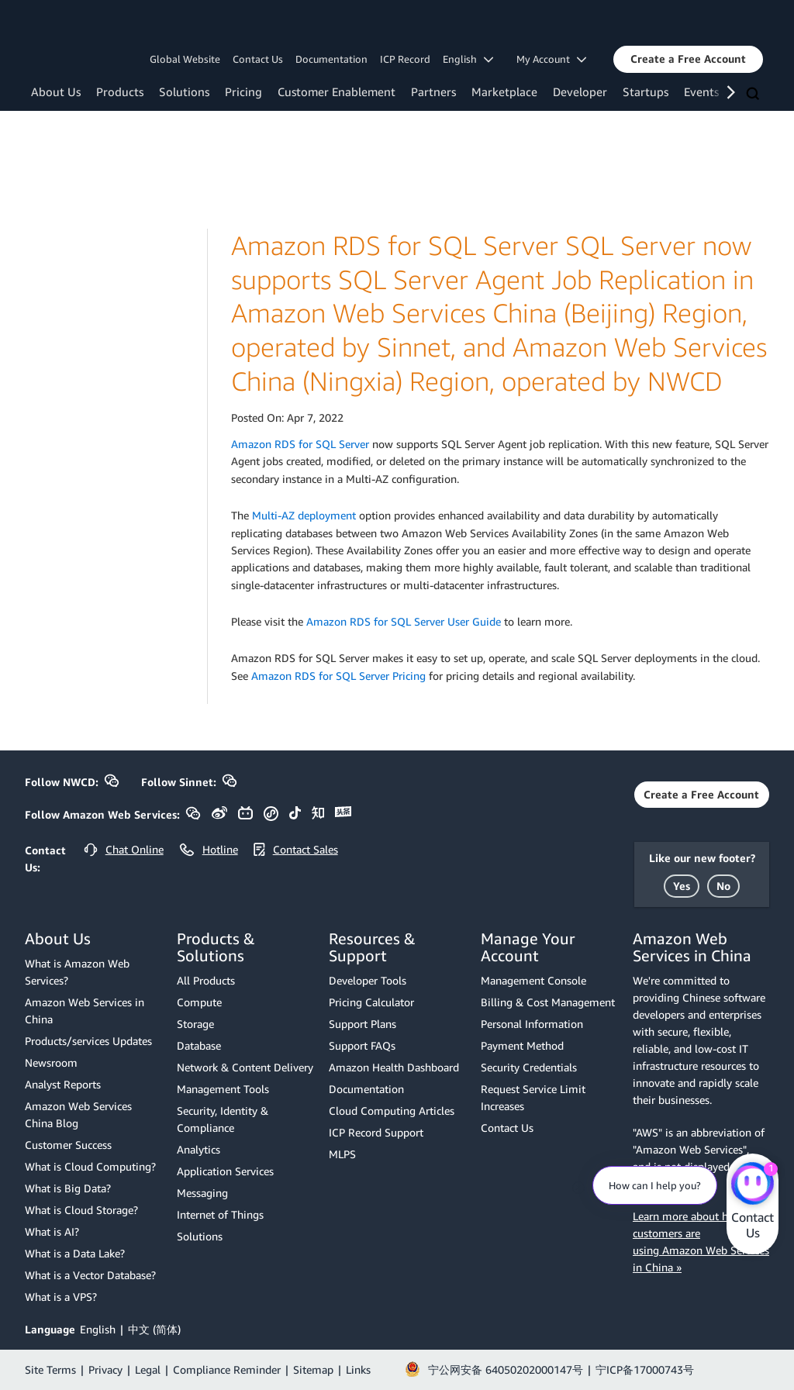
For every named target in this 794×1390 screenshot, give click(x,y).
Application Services (225, 1171)
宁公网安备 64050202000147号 (505, 1369)
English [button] (468, 59)
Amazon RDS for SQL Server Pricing (338, 675)
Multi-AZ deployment (304, 515)
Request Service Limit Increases (533, 1097)
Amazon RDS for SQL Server (300, 443)
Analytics (198, 1149)
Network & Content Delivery (245, 1067)
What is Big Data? (68, 1188)
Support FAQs (362, 1045)
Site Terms (50, 1369)
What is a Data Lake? (75, 1253)
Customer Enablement (336, 91)
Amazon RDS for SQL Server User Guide (403, 621)
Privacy (105, 1369)
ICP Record (405, 59)
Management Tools (223, 1088)
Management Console (533, 980)
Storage (195, 1023)
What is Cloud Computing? (90, 1166)
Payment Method (522, 1045)
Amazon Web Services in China (84, 1010)
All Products (206, 980)
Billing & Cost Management (548, 1002)
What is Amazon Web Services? (77, 972)
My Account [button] (551, 59)
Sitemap (313, 1369)
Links (358, 1369)
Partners (433, 91)
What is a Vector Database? (90, 1274)
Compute (199, 1002)
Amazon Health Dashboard (394, 1067)
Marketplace (504, 91)
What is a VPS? (61, 1296)
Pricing (243, 91)
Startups (645, 91)
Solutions (184, 91)
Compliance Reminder (227, 1369)
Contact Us (258, 59)
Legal (148, 1369)
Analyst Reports (63, 1084)
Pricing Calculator (371, 1002)
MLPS (342, 1154)
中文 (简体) (154, 1329)
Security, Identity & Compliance (222, 1119)
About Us (56, 91)
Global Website (185, 59)
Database (199, 1045)
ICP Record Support (376, 1132)
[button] (688, 59)
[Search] (754, 94)
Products (119, 91)
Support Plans (362, 1023)
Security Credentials (529, 1067)
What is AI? (52, 1231)
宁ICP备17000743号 (645, 1369)
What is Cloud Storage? (81, 1209)
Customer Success (68, 1144)
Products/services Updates (88, 1040)
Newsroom (51, 1062)
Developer (580, 91)
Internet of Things (220, 1214)
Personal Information (532, 1023)
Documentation (331, 59)
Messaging (202, 1192)
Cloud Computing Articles (391, 1110)
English (98, 1329)
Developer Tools (367, 980)
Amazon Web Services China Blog (78, 1114)
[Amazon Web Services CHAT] (752, 1184)
